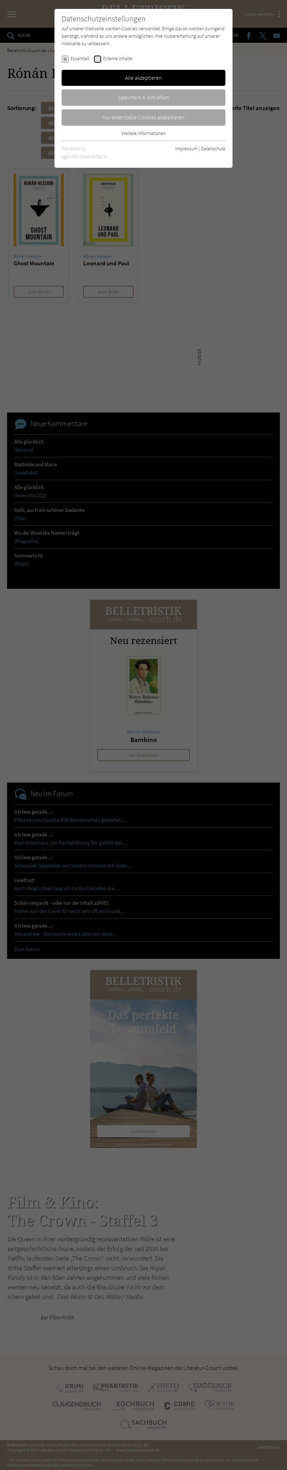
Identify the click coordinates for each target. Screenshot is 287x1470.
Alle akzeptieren (143, 77)
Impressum (186, 148)
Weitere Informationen (143, 133)
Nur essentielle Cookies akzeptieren (144, 117)
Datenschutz (213, 148)
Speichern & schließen (143, 97)
